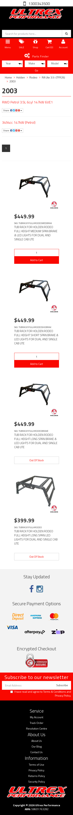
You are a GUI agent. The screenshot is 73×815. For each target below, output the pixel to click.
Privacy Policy (62, 695)
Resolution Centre (36, 729)
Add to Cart (36, 260)
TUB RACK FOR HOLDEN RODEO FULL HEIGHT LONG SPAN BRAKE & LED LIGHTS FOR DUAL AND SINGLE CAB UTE (35, 441)
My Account (36, 717)
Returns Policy (36, 776)
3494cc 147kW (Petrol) (18, 122)
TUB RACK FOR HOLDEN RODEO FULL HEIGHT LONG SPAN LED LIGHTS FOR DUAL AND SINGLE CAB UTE (36, 537)
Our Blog (37, 746)
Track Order (36, 723)
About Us (36, 741)
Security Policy (36, 782)
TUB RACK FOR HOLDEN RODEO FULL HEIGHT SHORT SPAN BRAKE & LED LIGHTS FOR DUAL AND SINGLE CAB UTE (36, 337)
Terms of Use (36, 765)
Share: (12, 110)
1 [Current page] (6, 148)
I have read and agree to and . (40, 694)
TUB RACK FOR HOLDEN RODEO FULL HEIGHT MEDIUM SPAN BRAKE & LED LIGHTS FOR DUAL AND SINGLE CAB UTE (35, 233)
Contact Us (36, 752)
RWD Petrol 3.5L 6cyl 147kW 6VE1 (27, 102)
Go (36, 70)
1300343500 (39, 4)
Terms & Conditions (54, 692)
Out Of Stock (36, 460)
